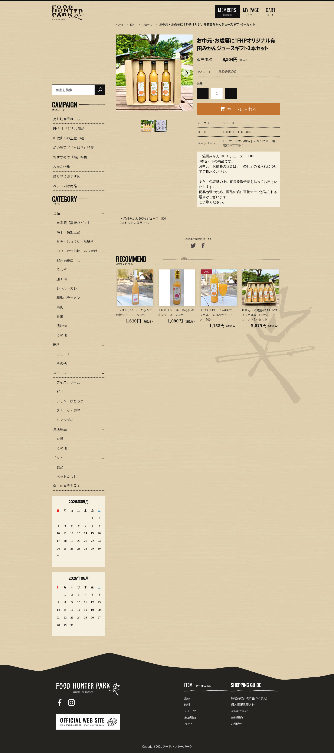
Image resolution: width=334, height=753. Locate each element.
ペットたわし (66, 476)
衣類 (59, 438)
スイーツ (60, 372)
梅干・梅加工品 (68, 232)
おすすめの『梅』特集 (70, 157)
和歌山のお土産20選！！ (72, 137)
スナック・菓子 (68, 410)
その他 (61, 335)
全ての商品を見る (66, 485)
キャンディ (64, 419)
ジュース (149, 24)
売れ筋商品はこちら (68, 118)
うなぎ (61, 269)
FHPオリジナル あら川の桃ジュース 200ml (176, 312)
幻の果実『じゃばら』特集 (73, 147)
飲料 (134, 24)
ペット (58, 457)
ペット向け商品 (65, 185)
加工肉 (61, 278)
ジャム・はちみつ (70, 401)
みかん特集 (260, 141)
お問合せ (237, 724)
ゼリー (61, 391)
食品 (56, 213)
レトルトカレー (68, 288)
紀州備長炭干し (68, 260)
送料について (240, 711)
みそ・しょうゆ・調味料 (75, 241)
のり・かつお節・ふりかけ (76, 250)
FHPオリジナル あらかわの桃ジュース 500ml (134, 312)
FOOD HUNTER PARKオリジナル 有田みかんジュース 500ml (218, 315)
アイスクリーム (68, 382)
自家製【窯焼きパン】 (73, 222)
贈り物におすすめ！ (68, 176)
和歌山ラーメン (68, 297)
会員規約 (237, 717)
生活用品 (60, 429)
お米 (59, 316)
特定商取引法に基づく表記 (249, 698)
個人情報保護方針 (243, 704)
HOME (120, 24)
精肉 (59, 306)
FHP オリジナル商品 (236, 141)
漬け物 (61, 325)
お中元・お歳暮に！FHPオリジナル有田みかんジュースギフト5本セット (259, 315)
